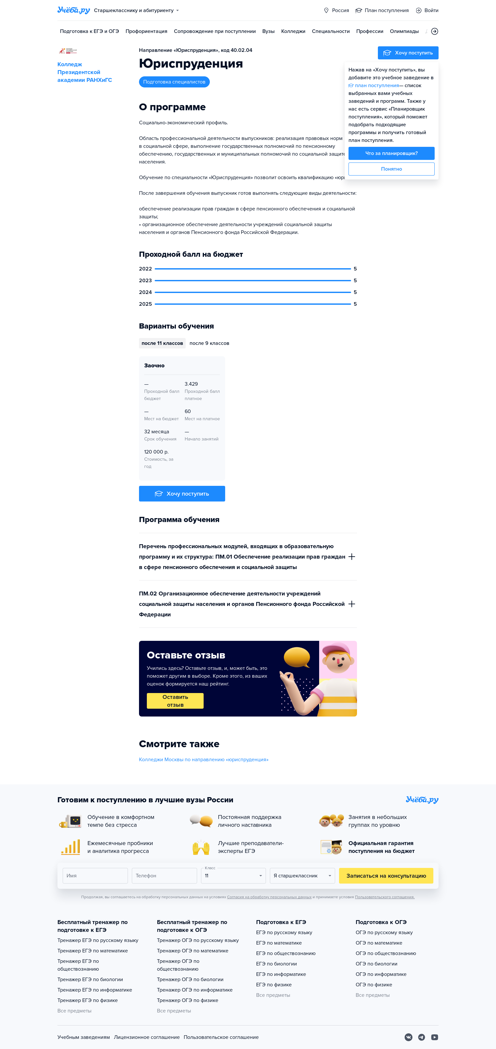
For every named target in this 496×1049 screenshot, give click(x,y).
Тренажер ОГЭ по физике (187, 1000)
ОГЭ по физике (374, 984)
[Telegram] (422, 1037)
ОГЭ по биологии (376, 964)
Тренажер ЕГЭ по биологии (90, 979)
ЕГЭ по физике (274, 984)
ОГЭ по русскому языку (384, 932)
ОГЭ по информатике (381, 974)
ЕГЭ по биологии (276, 964)
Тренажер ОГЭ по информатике (195, 990)
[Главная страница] (73, 10)
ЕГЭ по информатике (281, 974)
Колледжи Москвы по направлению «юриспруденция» (204, 759)
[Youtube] (435, 1037)
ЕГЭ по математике (279, 943)
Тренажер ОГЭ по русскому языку (198, 940)
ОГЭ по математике (379, 943)
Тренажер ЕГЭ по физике (87, 1000)
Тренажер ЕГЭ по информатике (94, 990)
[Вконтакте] (408, 1037)
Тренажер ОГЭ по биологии (190, 979)
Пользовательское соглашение (221, 1037)
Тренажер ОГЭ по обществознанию (178, 965)
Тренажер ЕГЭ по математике (92, 951)
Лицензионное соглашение (147, 1037)
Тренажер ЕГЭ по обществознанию (78, 965)
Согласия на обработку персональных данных (269, 897)
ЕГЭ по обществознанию (286, 953)
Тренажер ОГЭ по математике (192, 951)
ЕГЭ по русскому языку (284, 932)
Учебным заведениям (83, 1037)
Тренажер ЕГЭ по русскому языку (97, 940)
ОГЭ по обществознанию (386, 953)
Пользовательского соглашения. (385, 897)
